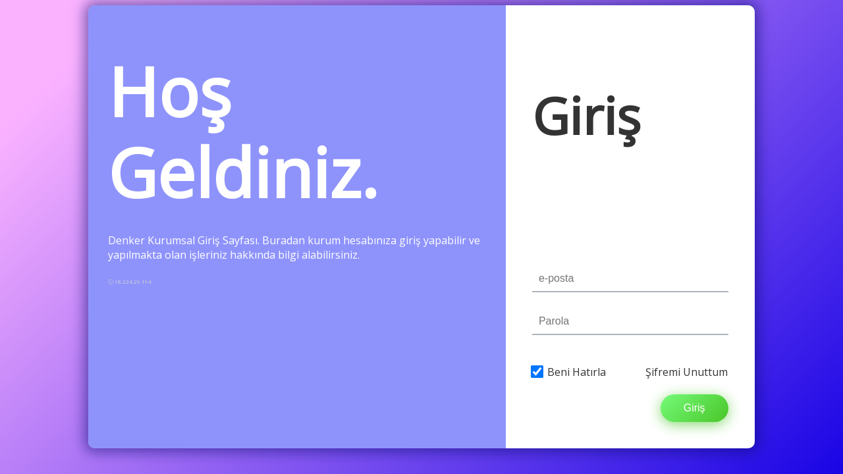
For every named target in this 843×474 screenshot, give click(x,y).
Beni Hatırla (576, 372)
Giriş (694, 407)
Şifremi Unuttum (686, 372)
